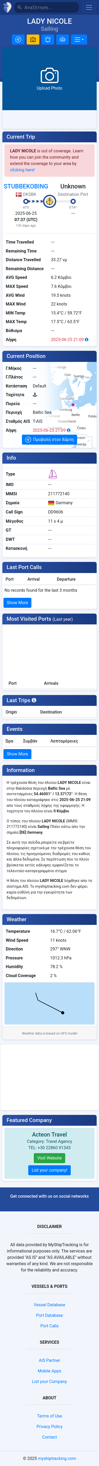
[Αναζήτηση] (52, 7)
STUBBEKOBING (26, 186)
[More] (79, 40)
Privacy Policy (49, 1426)
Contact (49, 1437)
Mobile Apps (49, 1370)
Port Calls (49, 1325)
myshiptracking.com (57, 1458)
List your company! (49, 1170)
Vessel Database (49, 1304)
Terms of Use (49, 1416)
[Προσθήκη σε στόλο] (62, 40)
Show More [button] (17, 602)
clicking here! (22, 169)
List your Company (49, 1381)
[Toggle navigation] (89, 7)
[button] (18, 40)
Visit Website (49, 1158)
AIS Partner (49, 1360)
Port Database (49, 1315)
